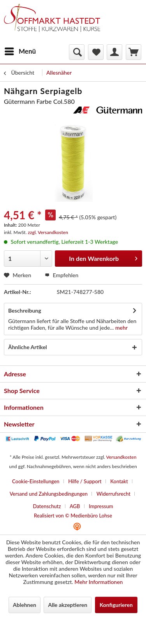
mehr (120, 327)
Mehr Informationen (98, 582)
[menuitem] (20, 51)
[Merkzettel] (96, 52)
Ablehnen (24, 604)
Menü (20, 50)
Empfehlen (61, 275)
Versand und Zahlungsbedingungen (49, 494)
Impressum (101, 506)
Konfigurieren (116, 604)
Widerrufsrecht (113, 494)
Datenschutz (47, 506)
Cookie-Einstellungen (36, 481)
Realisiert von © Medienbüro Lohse (73, 515)
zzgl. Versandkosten (48, 232)
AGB (75, 506)
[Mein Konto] (114, 52)
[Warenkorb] (133, 52)
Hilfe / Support (85, 481)
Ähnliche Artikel (27, 347)
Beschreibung (24, 310)
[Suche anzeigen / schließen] (76, 52)
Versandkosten (121, 457)
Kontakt (119, 481)
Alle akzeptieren (67, 604)
